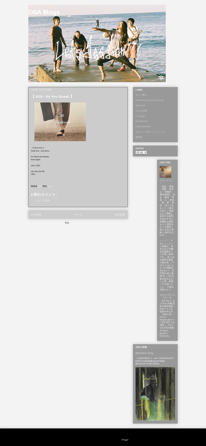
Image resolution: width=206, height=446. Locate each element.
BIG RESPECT (142, 121)
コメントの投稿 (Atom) (80, 223)
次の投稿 (36, 214)
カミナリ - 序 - (167, 240)
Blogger (125, 439)
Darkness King (144, 352)
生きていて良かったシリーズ (150, 132)
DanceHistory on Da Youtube (150, 100)
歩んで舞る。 (142, 94)
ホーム (78, 214)
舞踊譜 (139, 137)
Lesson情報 (141, 110)
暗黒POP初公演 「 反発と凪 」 (167, 296)
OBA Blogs (44, 12)
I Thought (140, 116)
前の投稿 (120, 214)
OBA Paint (140, 105)
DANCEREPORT (143, 126)
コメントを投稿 (42, 200)
